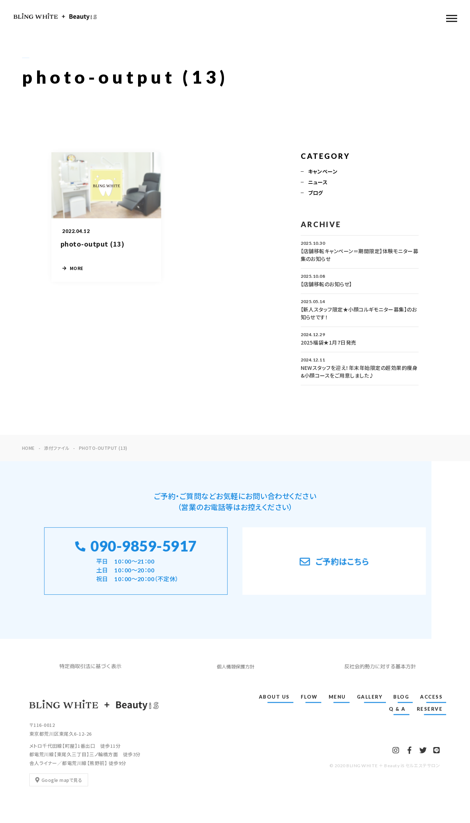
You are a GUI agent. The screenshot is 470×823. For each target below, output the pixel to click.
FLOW (309, 697)
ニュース (318, 182)
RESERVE (430, 709)
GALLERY (370, 697)
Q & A (397, 709)
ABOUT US (274, 697)
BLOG (401, 697)
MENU (337, 697)
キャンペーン (323, 172)
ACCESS (431, 697)
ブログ (315, 193)
